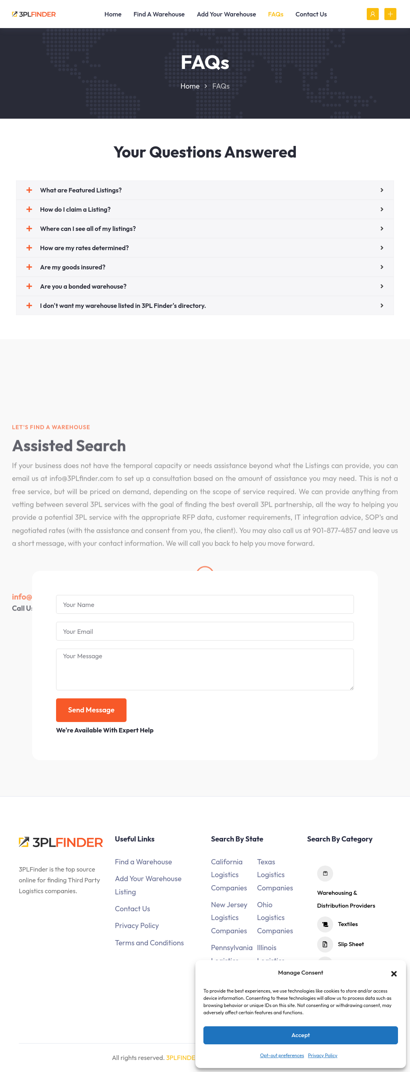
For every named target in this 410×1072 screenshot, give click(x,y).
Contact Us (311, 14)
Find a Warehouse (143, 861)
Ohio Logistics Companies (275, 917)
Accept (300, 1035)
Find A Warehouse (159, 14)
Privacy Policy (322, 1055)
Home (113, 14)
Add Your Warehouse (226, 14)
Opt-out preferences (282, 1055)
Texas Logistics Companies (275, 874)
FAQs (275, 14)
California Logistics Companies (229, 874)
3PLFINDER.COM (191, 1058)
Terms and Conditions (149, 942)
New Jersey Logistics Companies (229, 917)
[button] (394, 973)
